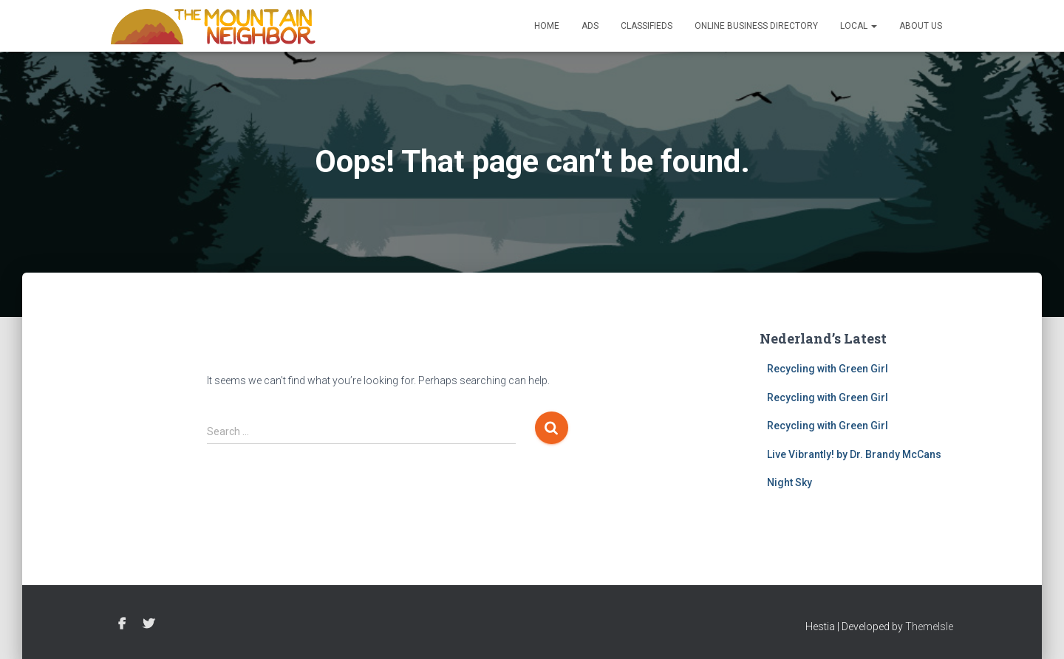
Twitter (148, 624)
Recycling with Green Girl (827, 369)
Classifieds (646, 26)
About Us (920, 26)
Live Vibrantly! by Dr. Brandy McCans (854, 454)
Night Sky (789, 482)
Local (858, 26)
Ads (590, 26)
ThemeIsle (929, 626)
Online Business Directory (756, 26)
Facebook (122, 624)
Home (546, 26)
